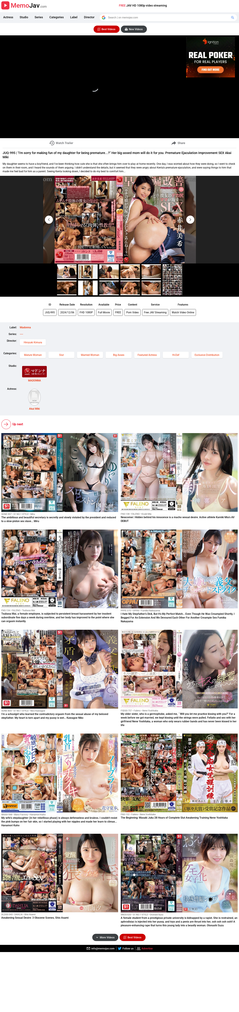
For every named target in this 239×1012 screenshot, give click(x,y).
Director (89, 17)
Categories (56, 17)
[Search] (168, 17)
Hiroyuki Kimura (33, 342)
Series (39, 17)
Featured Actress (147, 355)
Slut (61, 355)
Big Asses (118, 355)
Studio (24, 17)
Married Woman (90, 355)
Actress (8, 17)
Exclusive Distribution (207, 355)
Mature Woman (33, 355)
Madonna (25, 327)
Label (74, 17)
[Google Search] (233, 17)
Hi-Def (175, 355)
